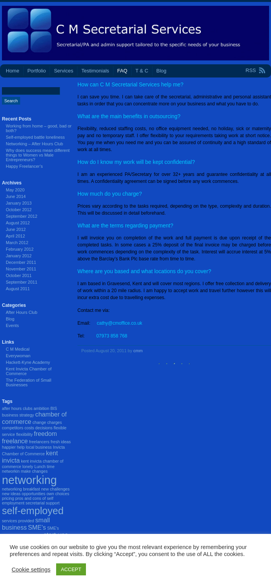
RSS (250, 70)
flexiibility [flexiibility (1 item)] (24, 434)
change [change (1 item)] (39, 422)
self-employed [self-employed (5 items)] (32, 510)
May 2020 (15, 190)
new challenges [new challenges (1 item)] (55, 489)
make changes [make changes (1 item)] (34, 471)
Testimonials (95, 71)
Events (12, 325)
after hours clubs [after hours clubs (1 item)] (17, 408)
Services (63, 71)
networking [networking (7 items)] (29, 479)
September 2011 (21, 282)
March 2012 (17, 242)
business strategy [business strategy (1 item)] (18, 415)
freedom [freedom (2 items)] (45, 433)
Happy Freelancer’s (24, 166)
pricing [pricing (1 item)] (8, 498)
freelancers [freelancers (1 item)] (39, 441)
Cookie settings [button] (31, 569)
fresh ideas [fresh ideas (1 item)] (61, 441)
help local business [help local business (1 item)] (34, 447)
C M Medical (17, 349)
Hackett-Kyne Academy (28, 362)
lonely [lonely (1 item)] (27, 466)
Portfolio (36, 71)
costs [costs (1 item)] (29, 427)
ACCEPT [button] (71, 569)
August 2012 (18, 222)
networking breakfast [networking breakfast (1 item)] (21, 489)
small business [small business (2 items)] (26, 523)
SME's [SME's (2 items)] (37, 527)
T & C (142, 71)
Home (12, 71)
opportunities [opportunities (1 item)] (33, 493)
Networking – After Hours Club (34, 143)
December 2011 (21, 262)
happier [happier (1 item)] (9, 447)
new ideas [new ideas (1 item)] (11, 493)
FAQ (122, 71)
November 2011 (21, 269)
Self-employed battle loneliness (35, 137)
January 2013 (19, 203)
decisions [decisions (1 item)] (43, 427)
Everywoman (18, 355)
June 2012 (16, 229)
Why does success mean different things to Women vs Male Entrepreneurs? (38, 155)
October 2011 (19, 275)
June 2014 (16, 196)
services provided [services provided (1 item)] (18, 520)
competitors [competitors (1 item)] (12, 427)
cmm (138, 350)
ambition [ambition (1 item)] (41, 408)
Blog (161, 71)
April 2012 (15, 236)
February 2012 (20, 249)
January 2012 (19, 255)
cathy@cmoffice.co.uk (119, 323)
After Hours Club (21, 312)
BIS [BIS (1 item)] (53, 408)
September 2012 (21, 216)
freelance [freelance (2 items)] (15, 440)
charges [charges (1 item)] (54, 422)
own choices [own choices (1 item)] (57, 493)
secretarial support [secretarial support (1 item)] (43, 503)
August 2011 (18, 288)
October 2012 (19, 209)
